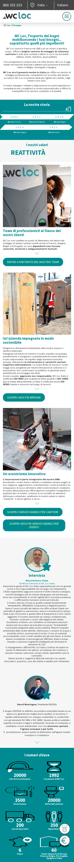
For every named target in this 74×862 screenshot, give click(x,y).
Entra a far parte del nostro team (33, 262)
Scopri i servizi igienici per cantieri (32, 512)
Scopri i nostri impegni (24, 397)
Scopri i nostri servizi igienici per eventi (34, 525)
